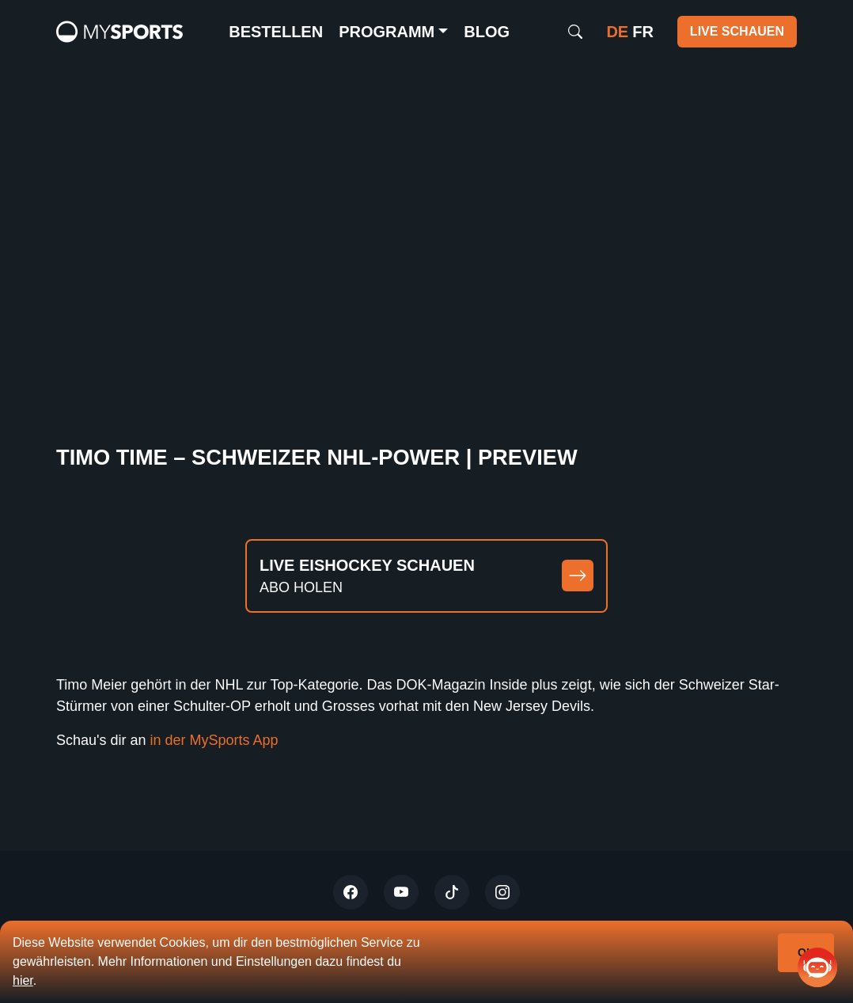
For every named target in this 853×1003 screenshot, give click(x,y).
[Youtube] (401, 892)
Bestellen (276, 31)
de (617, 31)
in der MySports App (216, 740)
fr (643, 31)
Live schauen (737, 31)
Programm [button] (386, 31)
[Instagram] (502, 892)
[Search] (575, 32)
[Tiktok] (451, 892)
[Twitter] (350, 892)
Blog (487, 31)
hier (23, 980)
